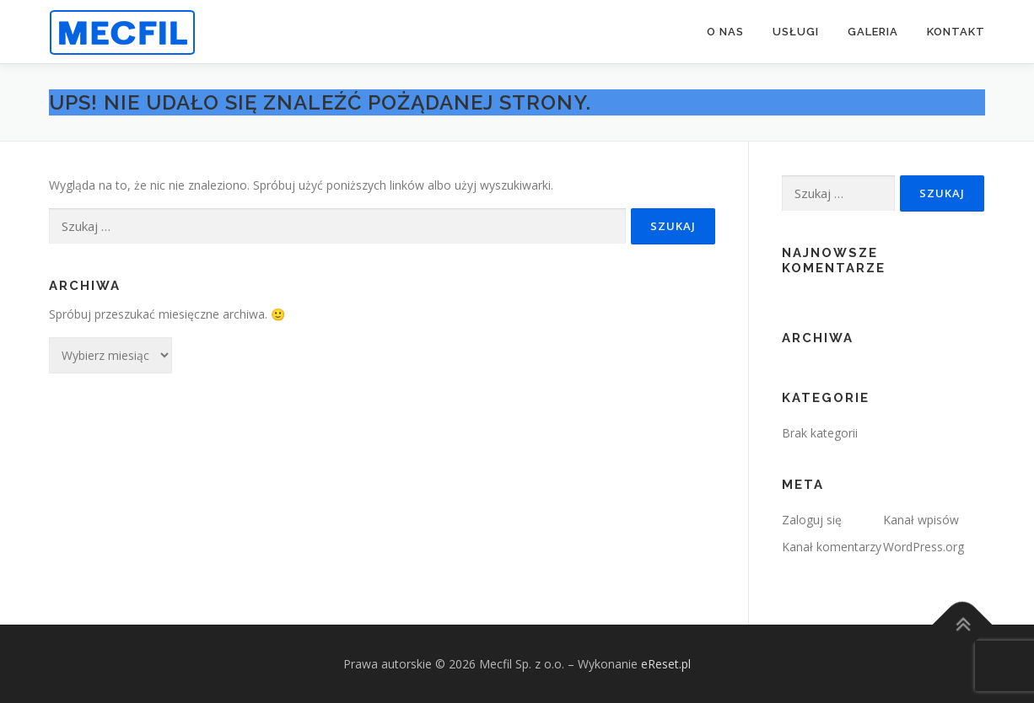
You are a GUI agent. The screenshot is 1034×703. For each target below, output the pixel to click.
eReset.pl (666, 664)
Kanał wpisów (921, 520)
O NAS (725, 31)
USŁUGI (796, 31)
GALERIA (873, 31)
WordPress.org (923, 547)
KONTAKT (956, 31)
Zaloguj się (812, 520)
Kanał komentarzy (831, 547)
